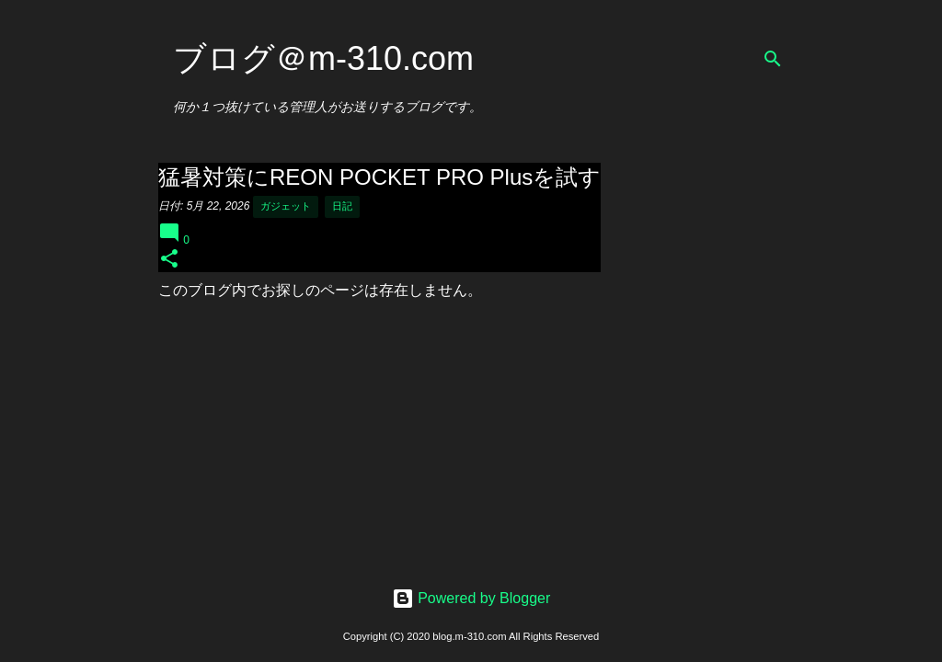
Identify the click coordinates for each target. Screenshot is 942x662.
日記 (342, 205)
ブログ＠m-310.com (323, 58)
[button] (169, 259)
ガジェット (285, 205)
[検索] (773, 59)
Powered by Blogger (471, 598)
